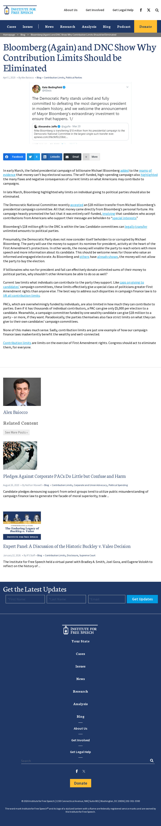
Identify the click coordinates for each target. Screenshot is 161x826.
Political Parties (74, 77)
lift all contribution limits (21, 295)
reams (143, 170)
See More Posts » (16, 432)
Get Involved (95, 10)
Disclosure (72, 555)
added (124, 170)
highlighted (149, 175)
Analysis (89, 26)
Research (67, 26)
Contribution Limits (54, 77)
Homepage (9, 34)
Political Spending (118, 485)
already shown (107, 256)
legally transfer (136, 226)
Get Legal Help (123, 10)
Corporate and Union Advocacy (90, 485)
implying (108, 213)
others (84, 256)
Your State (80, 640)
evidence (9, 175)
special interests (124, 218)
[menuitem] (71, 10)
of (150, 170)
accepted (76, 205)
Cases (11, 26)
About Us (70, 10)
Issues (28, 26)
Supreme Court (87, 555)
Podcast (124, 26)
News (49, 26)
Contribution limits (17, 343)
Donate (145, 26)
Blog (107, 26)
